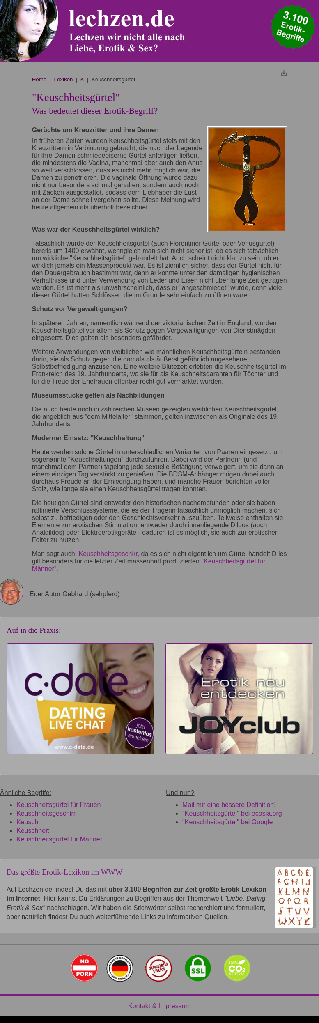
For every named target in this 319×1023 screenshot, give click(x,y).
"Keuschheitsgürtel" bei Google (227, 821)
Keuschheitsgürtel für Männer (59, 839)
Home (39, 79)
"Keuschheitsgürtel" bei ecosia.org (232, 813)
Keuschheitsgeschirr (108, 553)
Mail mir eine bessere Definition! (229, 804)
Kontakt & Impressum (159, 1005)
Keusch (27, 821)
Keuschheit (32, 830)
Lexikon (63, 79)
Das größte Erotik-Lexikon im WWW (65, 872)
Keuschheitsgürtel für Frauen (58, 804)
